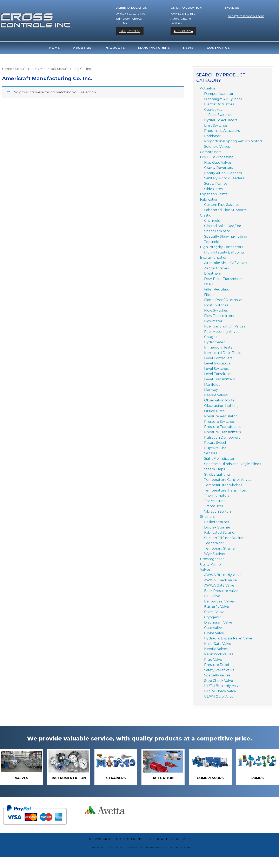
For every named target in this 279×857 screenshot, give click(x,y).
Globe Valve (214, 633)
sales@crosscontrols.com (246, 16)
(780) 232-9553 (129, 31)
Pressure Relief (216, 665)
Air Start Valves (216, 268)
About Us (82, 48)
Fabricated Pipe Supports (225, 210)
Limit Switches (215, 125)
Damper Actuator (218, 94)
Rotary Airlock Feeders (223, 173)
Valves (205, 569)
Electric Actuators (219, 104)
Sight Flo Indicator (219, 459)
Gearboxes (213, 110)
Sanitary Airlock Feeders (224, 178)
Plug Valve (213, 660)
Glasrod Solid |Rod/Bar (222, 226)
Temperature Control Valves (227, 480)
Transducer (213, 506)
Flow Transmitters (219, 316)
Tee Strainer (214, 543)
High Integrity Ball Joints (224, 252)
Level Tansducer (218, 374)
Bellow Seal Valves (219, 601)
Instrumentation (213, 257)
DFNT (209, 284)
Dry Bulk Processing (217, 157)
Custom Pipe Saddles (221, 205)
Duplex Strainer (217, 527)
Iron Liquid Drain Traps (222, 353)
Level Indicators (217, 363)
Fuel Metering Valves (221, 332)
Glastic (205, 215)
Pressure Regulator (220, 416)
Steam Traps (214, 469)
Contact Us (218, 48)
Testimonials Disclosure (158, 847)
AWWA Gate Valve (219, 585)
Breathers (212, 273)
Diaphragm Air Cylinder (223, 99)
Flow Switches (216, 310)
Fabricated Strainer (220, 532)
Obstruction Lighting (221, 406)
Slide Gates (213, 189)
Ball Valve (212, 596)
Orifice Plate (214, 411)
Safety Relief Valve (219, 670)
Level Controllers (218, 358)
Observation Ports (219, 400)
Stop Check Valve (218, 681)
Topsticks (211, 242)
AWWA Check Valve (220, 580)
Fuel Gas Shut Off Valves (224, 326)
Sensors (210, 453)
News (188, 48)
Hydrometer (214, 342)
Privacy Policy (134, 847)
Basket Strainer (216, 522)
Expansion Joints (213, 194)
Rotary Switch (215, 443)
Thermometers (216, 496)
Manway (211, 390)
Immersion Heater (219, 347)
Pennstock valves (218, 654)
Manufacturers (154, 48)
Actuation (208, 88)
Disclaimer (97, 847)
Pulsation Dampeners (222, 437)
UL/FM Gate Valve (218, 697)
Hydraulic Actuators (220, 120)
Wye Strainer (215, 554)
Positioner (212, 136)
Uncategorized (212, 559)
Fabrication (209, 199)
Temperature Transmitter (225, 490)
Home (54, 48)
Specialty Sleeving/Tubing (225, 236)
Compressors (210, 152)
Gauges (210, 337)
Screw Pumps (215, 184)
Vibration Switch (217, 511)
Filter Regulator (217, 289)
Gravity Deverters (218, 168)
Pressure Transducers (222, 427)
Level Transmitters (219, 379)
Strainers (207, 517)
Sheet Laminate (217, 231)
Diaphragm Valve (218, 622)
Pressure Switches (219, 422)
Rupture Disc (215, 448)
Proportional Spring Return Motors (233, 141)
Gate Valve (213, 628)
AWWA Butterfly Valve (222, 575)
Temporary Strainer (220, 548)
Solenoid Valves (217, 147)
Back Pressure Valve (221, 591)
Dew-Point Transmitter (223, 279)
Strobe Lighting (217, 474)
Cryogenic (212, 617)
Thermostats (214, 501)
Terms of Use (182, 847)
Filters (209, 295)
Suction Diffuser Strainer (224, 538)
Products (115, 48)
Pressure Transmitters (222, 432)
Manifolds (212, 385)
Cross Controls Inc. (123, 839)
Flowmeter (213, 321)
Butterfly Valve (216, 607)
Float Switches (220, 115)
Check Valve (214, 612)
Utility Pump (210, 564)
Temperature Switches (223, 485)
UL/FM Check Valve (220, 691)
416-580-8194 (183, 31)
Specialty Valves (217, 675)
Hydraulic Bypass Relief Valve (228, 638)
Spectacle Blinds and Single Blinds (232, 464)
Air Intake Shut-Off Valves (225, 263)
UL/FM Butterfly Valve (222, 686)
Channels (212, 221)
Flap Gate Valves (217, 162)
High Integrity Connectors (221, 247)
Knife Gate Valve (217, 644)
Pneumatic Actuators (222, 131)
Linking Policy (115, 847)
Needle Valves (215, 395)
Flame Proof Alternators (224, 300)
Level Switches (216, 369)
